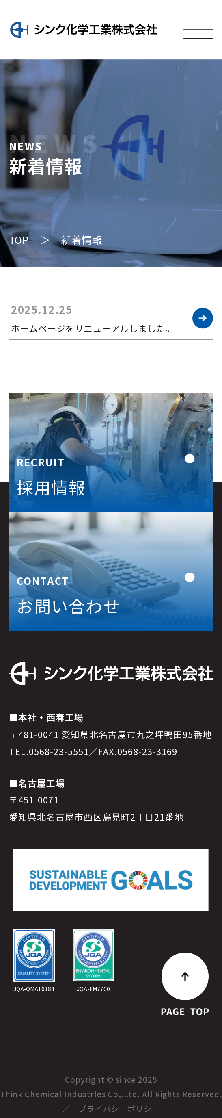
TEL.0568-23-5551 (49, 769)
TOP (19, 239)
